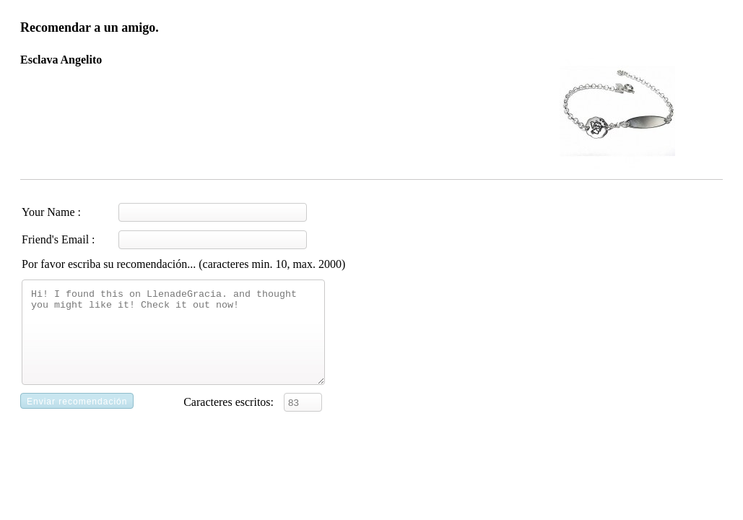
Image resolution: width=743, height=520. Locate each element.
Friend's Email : (58, 239)
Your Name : (51, 212)
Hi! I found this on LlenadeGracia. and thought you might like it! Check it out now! (173, 341)
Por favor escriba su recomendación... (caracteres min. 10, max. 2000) (183, 264)
